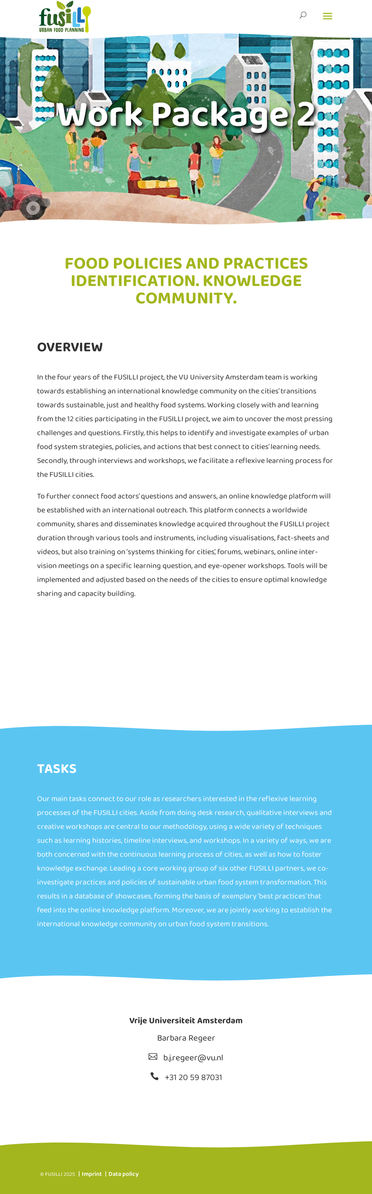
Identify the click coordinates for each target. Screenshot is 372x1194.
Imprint (92, 1174)
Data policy (123, 1174)
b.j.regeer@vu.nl (193, 1059)
